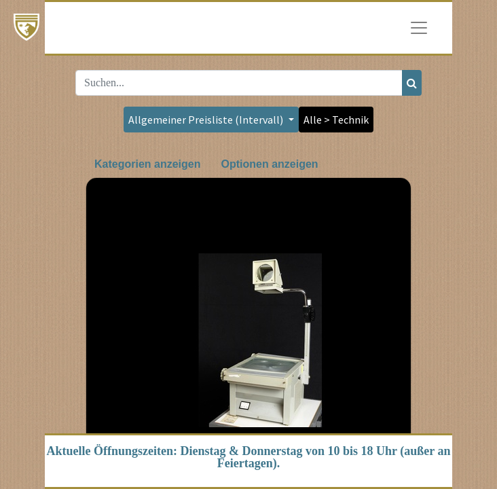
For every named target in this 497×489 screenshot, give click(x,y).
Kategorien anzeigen (147, 164)
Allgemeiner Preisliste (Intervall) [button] (206, 119)
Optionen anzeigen (269, 164)
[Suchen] (412, 83)
